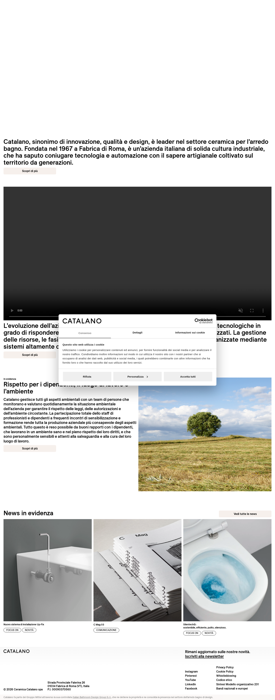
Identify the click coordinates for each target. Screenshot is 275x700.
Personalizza (138, 376)
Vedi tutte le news (245, 514)
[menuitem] (49, 4)
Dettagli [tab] (137, 332)
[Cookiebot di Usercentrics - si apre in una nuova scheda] (197, 320)
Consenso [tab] (84, 333)
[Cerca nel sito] (269, 4)
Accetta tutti (188, 376)
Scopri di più (30, 171)
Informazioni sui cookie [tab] (190, 332)
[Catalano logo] (137, 4)
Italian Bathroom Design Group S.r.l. (92, 697)
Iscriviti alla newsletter (204, 656)
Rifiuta (87, 376)
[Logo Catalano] (17, 651)
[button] (11, 4)
